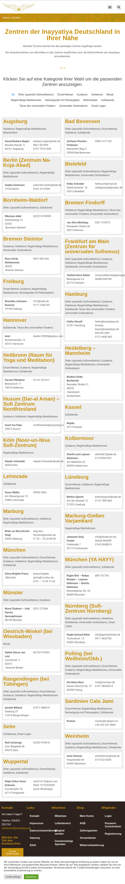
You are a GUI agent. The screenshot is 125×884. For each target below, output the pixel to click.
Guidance (82, 94)
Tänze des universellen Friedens (37, 105)
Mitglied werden (59, 832)
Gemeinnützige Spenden (64, 843)
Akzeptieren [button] (31, 877)
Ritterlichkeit (90, 100)
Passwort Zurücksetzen (113, 825)
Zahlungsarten (88, 830)
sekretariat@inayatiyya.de (16, 828)
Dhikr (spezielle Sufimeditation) (36, 94)
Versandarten (88, 838)
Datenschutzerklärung (39, 830)
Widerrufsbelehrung (89, 845)
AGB (83, 823)
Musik (110, 94)
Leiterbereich (63, 823)
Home (5, 17)
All (13, 94)
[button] (110, 7)
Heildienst (97, 94)
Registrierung (113, 833)
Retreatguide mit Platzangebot (62, 100)
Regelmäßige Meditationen (26, 100)
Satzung (35, 838)
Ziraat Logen (98, 105)
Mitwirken (61, 816)
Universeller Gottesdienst (73, 105)
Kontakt (34, 816)
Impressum (36, 823)
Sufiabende (107, 100)
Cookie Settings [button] (13, 877)
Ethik (33, 845)
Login (108, 816)
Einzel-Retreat (65, 94)
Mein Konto (87, 816)
